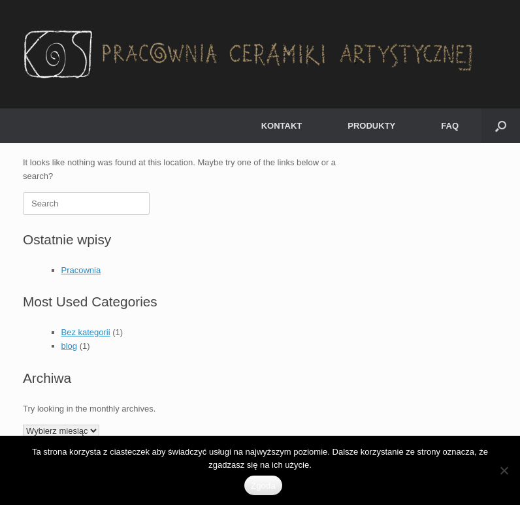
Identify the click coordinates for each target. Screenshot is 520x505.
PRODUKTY (371, 126)
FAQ (450, 126)
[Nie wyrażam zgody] (503, 470)
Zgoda (263, 486)
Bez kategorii (85, 332)
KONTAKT (281, 126)
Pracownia (81, 270)
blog (69, 346)
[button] (500, 125)
